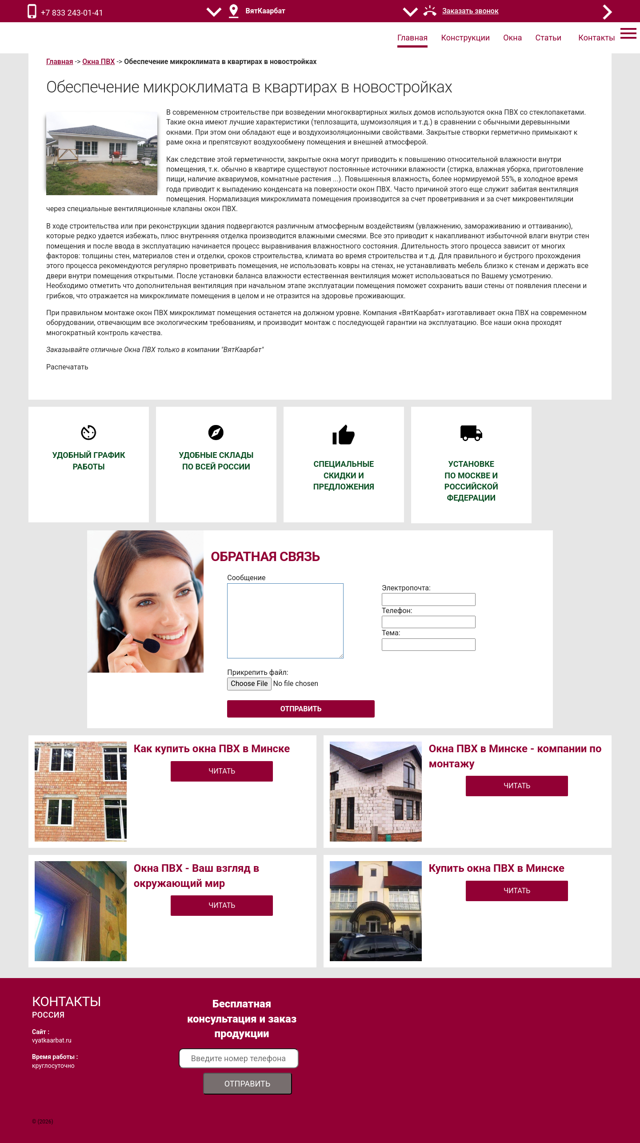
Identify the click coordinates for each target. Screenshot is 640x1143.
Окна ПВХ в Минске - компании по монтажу (515, 756)
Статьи (549, 37)
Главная (412, 37)
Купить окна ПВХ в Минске (496, 868)
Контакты (596, 37)
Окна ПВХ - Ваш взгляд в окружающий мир (197, 876)
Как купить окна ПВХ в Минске (212, 748)
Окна (512, 37)
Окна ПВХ (98, 61)
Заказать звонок (470, 11)
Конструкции (465, 37)
